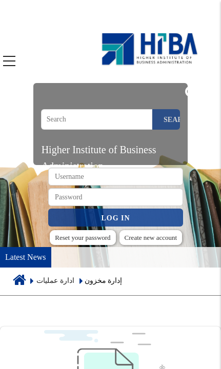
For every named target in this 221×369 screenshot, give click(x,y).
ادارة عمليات (55, 280)
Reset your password (82, 237)
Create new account (151, 237)
